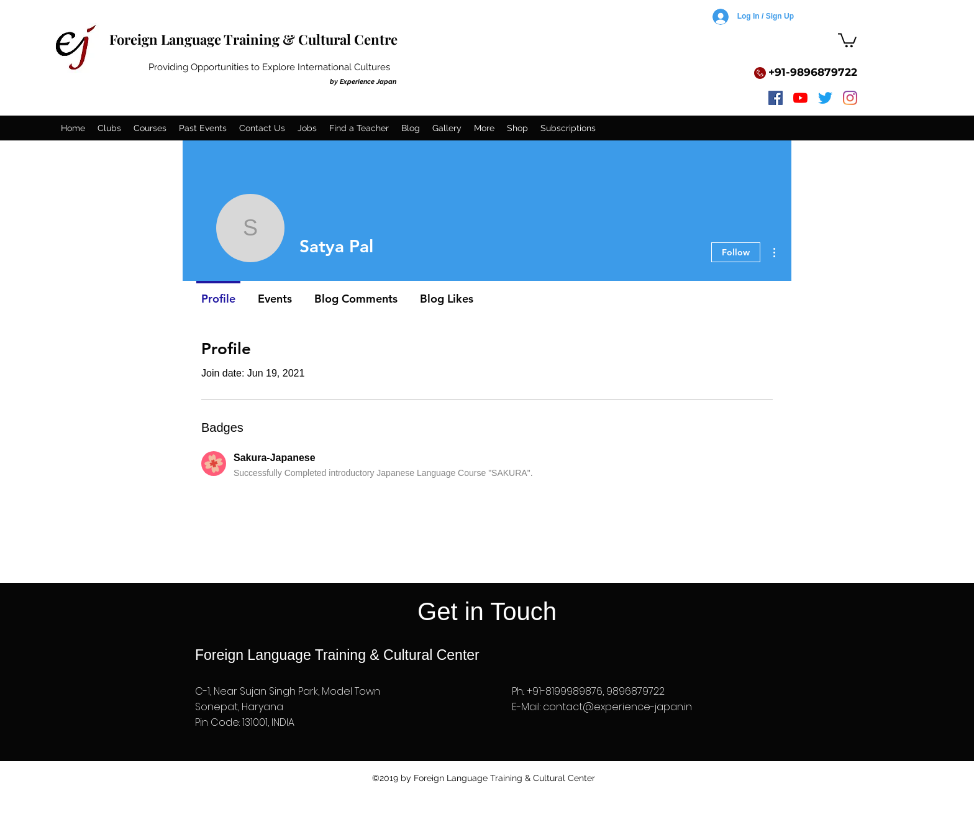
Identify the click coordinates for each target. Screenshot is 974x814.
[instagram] (850, 98)
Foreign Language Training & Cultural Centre (253, 39)
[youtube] (800, 98)
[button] (847, 39)
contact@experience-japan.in (617, 707)
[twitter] (825, 98)
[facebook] (775, 98)
